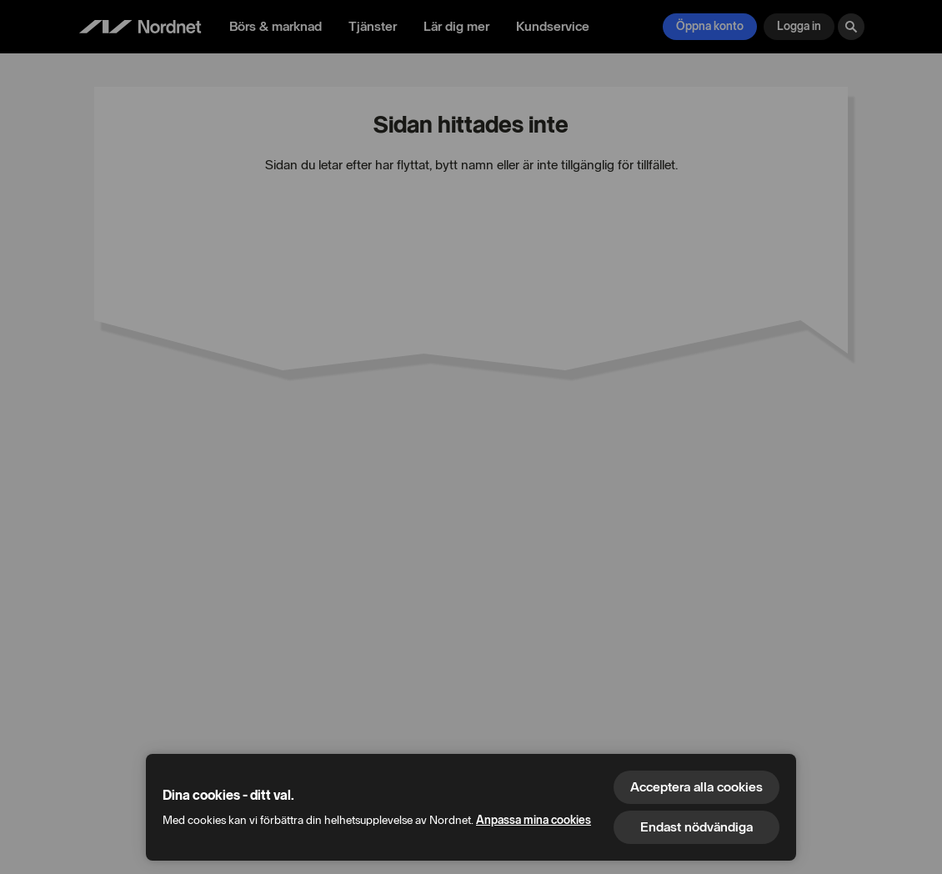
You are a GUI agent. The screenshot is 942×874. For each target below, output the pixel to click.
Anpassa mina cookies (533, 820)
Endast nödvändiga (696, 827)
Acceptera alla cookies (696, 787)
